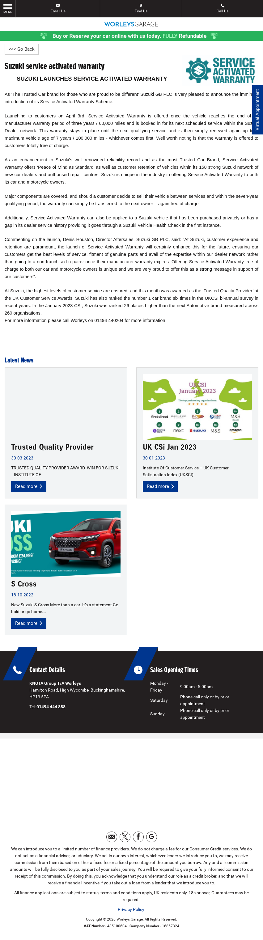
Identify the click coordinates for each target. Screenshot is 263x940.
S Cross (23, 585)
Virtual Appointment (257, 111)
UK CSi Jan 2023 (170, 447)
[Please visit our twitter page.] (125, 838)
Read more (29, 487)
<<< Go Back (22, 49)
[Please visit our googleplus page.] (151, 838)
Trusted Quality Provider (52, 447)
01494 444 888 (51, 708)
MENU (7, 8)
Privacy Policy (131, 910)
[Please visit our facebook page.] (138, 838)
